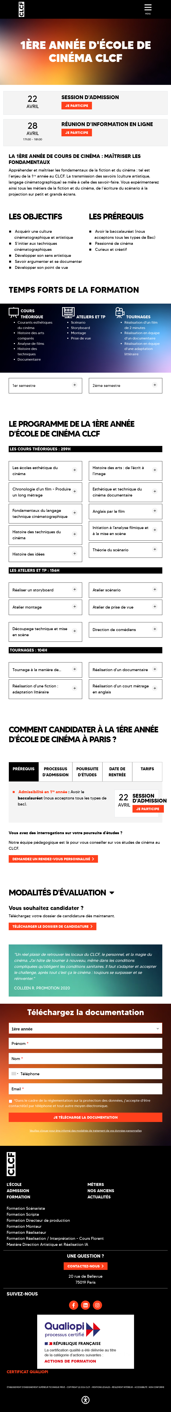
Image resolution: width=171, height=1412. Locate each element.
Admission (18, 1190)
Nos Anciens (101, 1190)
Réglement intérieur (122, 1387)
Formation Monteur (24, 1226)
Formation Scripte (23, 1214)
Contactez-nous (85, 1266)
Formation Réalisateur (26, 1232)
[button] (85, 892)
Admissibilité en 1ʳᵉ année (42, 791)
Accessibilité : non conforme (149, 1387)
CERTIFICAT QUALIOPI (27, 1371)
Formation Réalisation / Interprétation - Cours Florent (55, 1238)
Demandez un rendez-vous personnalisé (53, 859)
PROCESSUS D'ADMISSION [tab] (56, 771)
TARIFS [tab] (147, 768)
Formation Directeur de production (38, 1220)
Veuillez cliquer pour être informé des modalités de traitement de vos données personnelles (86, 1130)
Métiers (96, 1184)
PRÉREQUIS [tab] (24, 768)
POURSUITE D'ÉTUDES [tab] (87, 771)
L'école (14, 1184)
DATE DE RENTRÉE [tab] (117, 771)
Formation (18, 1196)
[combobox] (14, 1073)
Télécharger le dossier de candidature (52, 926)
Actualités (99, 1196)
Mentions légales (101, 1387)
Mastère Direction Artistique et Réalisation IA (47, 1244)
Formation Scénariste (26, 1208)
